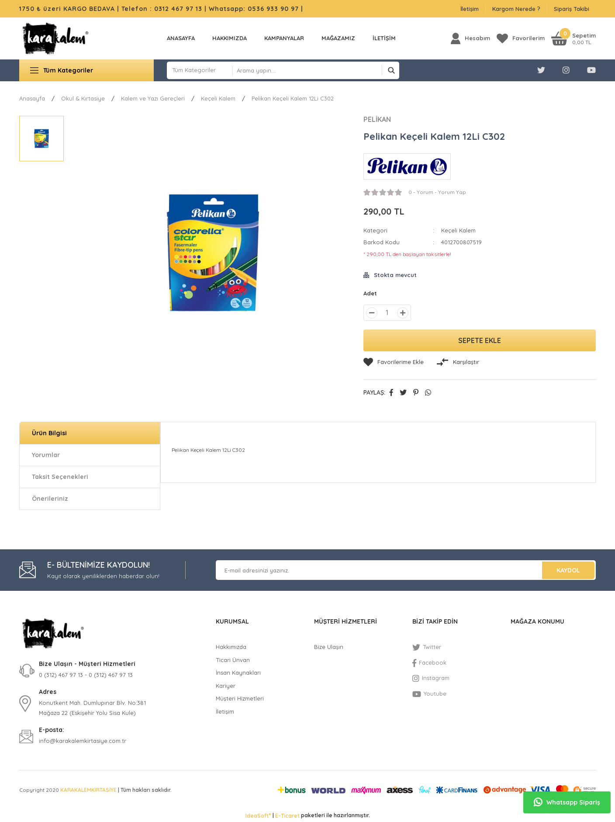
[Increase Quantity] (402, 313)
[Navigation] (86, 70)
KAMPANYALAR (284, 38)
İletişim (469, 8)
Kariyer (225, 685)
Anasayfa (181, 38)
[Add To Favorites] (393, 362)
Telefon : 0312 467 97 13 (161, 9)
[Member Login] (470, 38)
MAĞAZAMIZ (338, 38)
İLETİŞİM (384, 38)
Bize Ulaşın (328, 646)
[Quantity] (387, 312)
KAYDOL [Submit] (568, 570)
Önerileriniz (50, 499)
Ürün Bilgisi (49, 433)
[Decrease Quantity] (371, 313)
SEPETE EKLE (479, 340)
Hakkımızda (229, 38)
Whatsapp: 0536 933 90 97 (255, 9)
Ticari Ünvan (233, 659)
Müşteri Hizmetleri (240, 698)
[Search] (316, 70)
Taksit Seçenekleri (60, 477)
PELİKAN (377, 119)
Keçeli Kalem (458, 230)
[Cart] (573, 38)
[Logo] (55, 38)
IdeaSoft (258, 815)
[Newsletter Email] (406, 570)
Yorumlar (46, 455)
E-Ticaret (287, 815)
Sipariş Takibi (571, 8)
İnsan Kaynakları (238, 672)
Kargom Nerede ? (516, 8)
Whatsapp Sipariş (567, 802)
